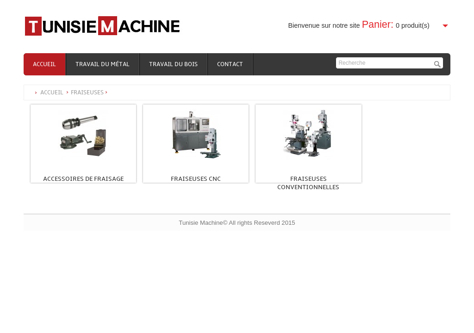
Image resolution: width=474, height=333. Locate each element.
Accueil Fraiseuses (74, 92)
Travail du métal (102, 64)
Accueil (44, 64)
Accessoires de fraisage (83, 179)
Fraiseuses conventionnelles (308, 183)
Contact (230, 64)
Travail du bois (173, 64)
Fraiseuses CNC (196, 179)
